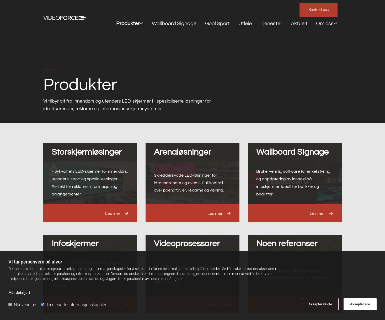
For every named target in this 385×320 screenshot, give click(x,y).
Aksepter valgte (320, 304)
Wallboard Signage (154, 9)
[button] (319, 10)
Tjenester (233, 9)
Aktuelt (256, 9)
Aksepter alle (360, 304)
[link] (119, 9)
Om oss (277, 9)
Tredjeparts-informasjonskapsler (73, 304)
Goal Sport (189, 9)
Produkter (117, 9)
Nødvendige (22, 304)
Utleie (212, 9)
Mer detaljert (19, 292)
